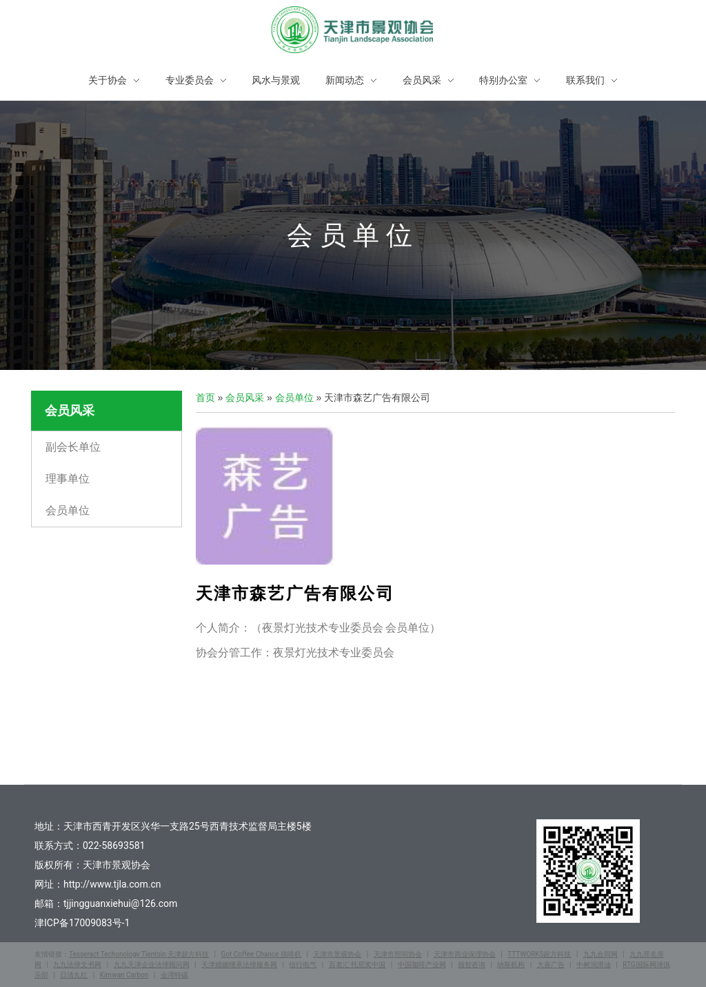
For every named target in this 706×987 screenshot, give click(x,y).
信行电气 (302, 964)
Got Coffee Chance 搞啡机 (261, 954)
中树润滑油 (593, 964)
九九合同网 (600, 954)
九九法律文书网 (77, 964)
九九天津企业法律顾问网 (152, 964)
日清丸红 (74, 975)
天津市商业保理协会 (465, 954)
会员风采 (244, 397)
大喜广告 (551, 964)
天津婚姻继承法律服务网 (239, 964)
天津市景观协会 (337, 954)
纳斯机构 (511, 964)
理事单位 (68, 478)
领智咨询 (471, 964)
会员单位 (68, 510)
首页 (205, 397)
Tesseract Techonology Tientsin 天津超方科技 (139, 954)
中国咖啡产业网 (422, 964)
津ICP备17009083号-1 (82, 922)
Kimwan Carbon (124, 975)
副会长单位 (73, 446)
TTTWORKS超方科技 (539, 954)
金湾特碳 (174, 975)
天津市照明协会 (398, 954)
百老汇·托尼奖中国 (357, 964)
